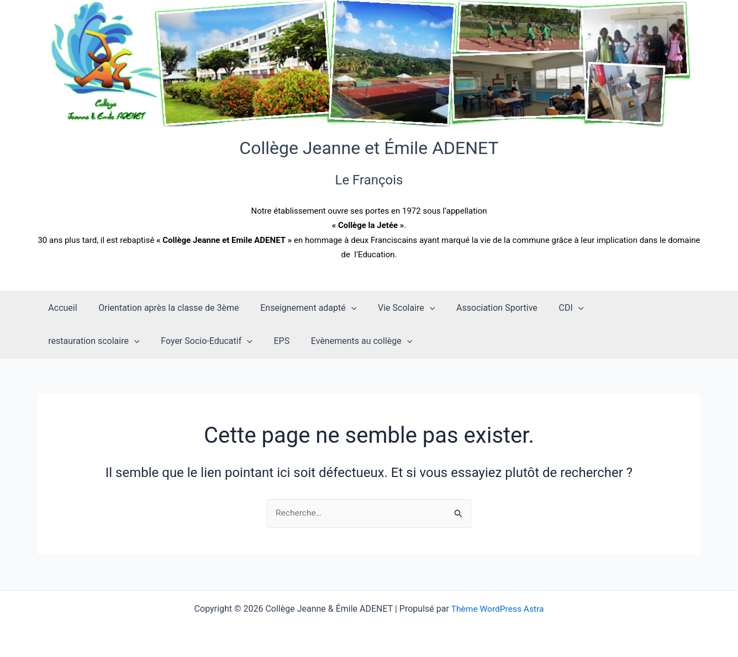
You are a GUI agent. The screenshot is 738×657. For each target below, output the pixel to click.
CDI (551, 308)
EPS (164, 341)
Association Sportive (480, 308)
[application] (341, 308)
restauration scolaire (626, 308)
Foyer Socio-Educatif (92, 341)
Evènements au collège (239, 341)
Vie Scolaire (393, 308)
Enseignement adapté (299, 308)
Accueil (60, 308)
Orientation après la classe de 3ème (163, 308)
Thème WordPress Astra (497, 608)
